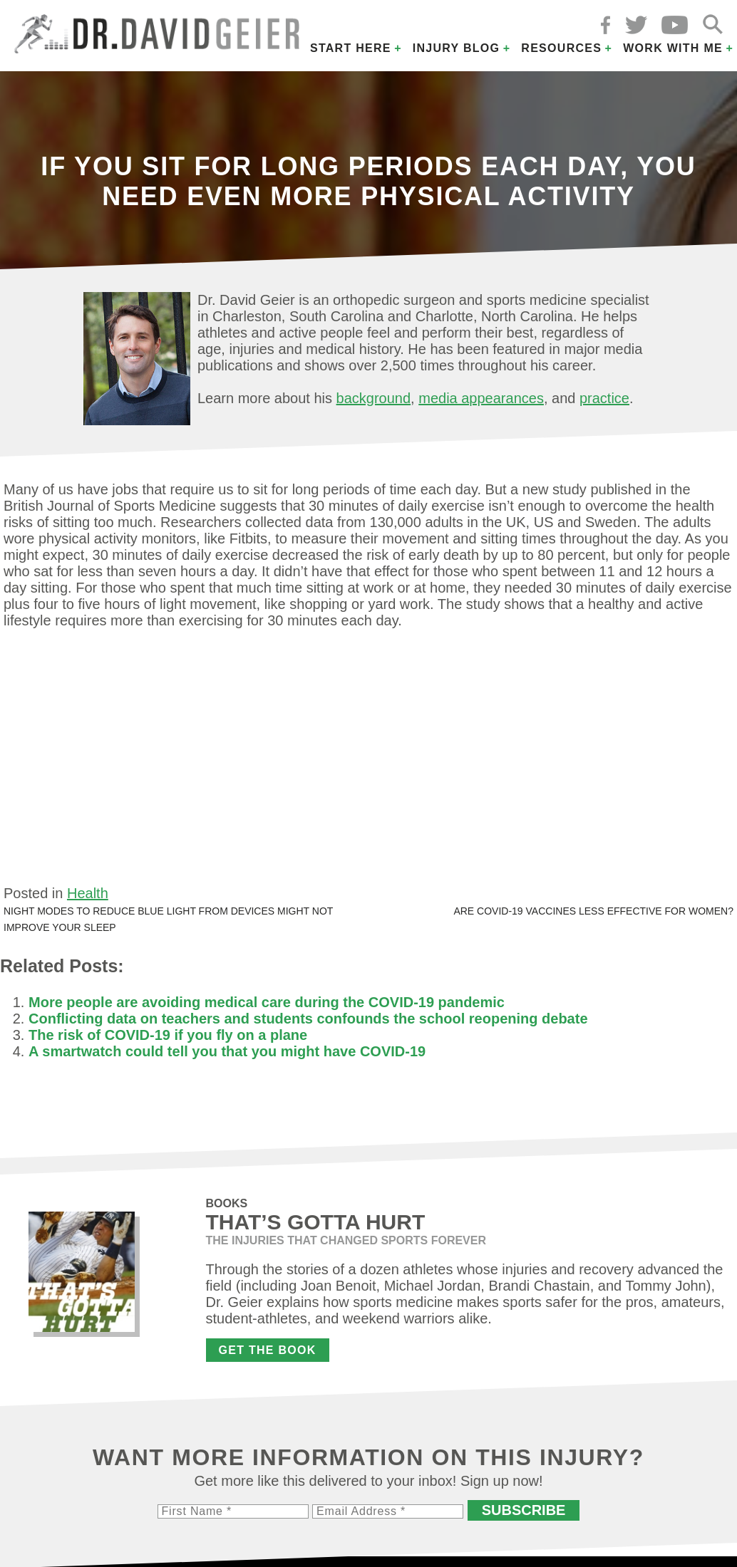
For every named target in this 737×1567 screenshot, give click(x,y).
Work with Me (673, 48)
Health (87, 893)
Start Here (350, 48)
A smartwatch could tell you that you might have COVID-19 (227, 1051)
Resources (561, 48)
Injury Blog (456, 48)
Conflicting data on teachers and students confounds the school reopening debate (308, 1018)
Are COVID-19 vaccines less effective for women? (593, 911)
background (373, 398)
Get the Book (267, 1350)
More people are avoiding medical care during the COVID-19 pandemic (267, 1002)
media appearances (481, 398)
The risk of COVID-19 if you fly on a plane (168, 1035)
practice (604, 398)
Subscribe (524, 1510)
